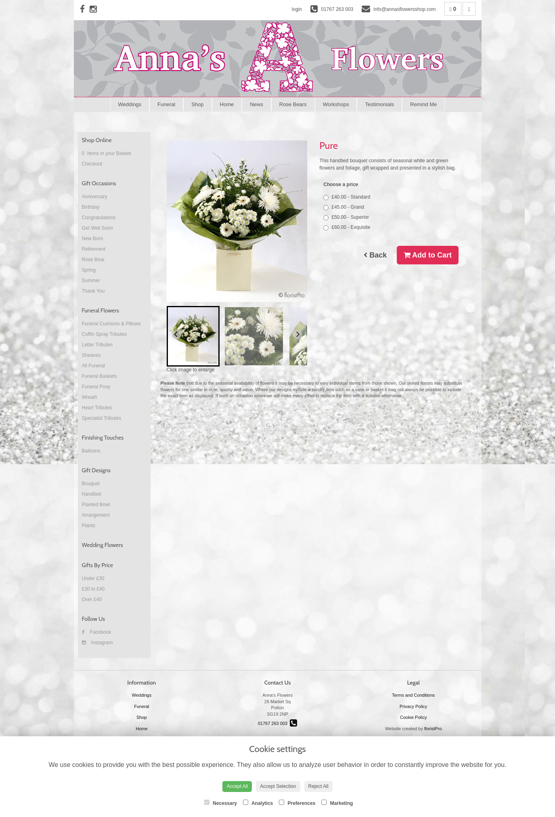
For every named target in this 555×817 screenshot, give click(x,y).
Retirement (94, 249)
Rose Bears (293, 104)
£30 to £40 (93, 589)
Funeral (166, 104)
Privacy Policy (413, 706)
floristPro (433, 728)
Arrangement (96, 515)
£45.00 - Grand (343, 207)
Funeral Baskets (99, 376)
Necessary (220, 803)
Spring (89, 270)
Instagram (97, 642)
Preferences (297, 803)
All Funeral (93, 366)
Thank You (93, 291)
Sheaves (91, 355)
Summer (91, 280)
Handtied (91, 494)
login (297, 9)
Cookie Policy (413, 717)
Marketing (337, 803)
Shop (197, 104)
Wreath (89, 397)
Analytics (258, 803)
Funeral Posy (96, 387)
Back (375, 255)
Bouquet (91, 483)
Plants (88, 525)
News (256, 104)
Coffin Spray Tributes (104, 334)
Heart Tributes (97, 408)
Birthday (91, 207)
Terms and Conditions (413, 695)
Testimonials (379, 104)
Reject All (318, 786)
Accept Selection (278, 786)
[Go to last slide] (176, 334)
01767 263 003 (277, 723)
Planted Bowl (96, 504)
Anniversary (94, 196)
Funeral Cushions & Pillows (111, 324)
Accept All (237, 786)
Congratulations (99, 217)
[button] (193, 336)
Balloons (91, 451)
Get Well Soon (97, 228)
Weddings (130, 104)
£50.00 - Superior (346, 217)
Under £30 (93, 578)
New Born (92, 238)
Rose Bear (93, 259)
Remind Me (423, 104)
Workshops (336, 104)
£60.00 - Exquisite (346, 227)
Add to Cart (428, 255)
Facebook (96, 632)
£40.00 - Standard (346, 197)
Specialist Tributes (101, 418)
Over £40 (92, 599)
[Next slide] (297, 334)
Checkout (92, 164)
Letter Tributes (97, 345)
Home (227, 104)
